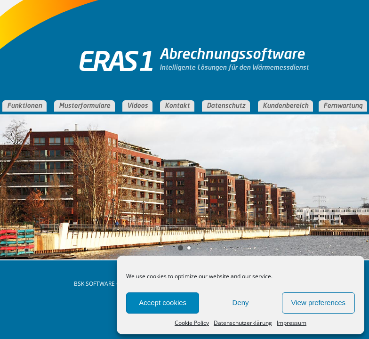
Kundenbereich (285, 106)
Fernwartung (342, 106)
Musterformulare (84, 106)
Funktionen (24, 106)
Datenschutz (226, 106)
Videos (137, 106)
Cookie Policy (192, 323)
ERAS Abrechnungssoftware (120, 68)
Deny (240, 303)
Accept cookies (162, 303)
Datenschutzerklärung (243, 323)
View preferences (318, 303)
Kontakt (177, 106)
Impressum (291, 323)
